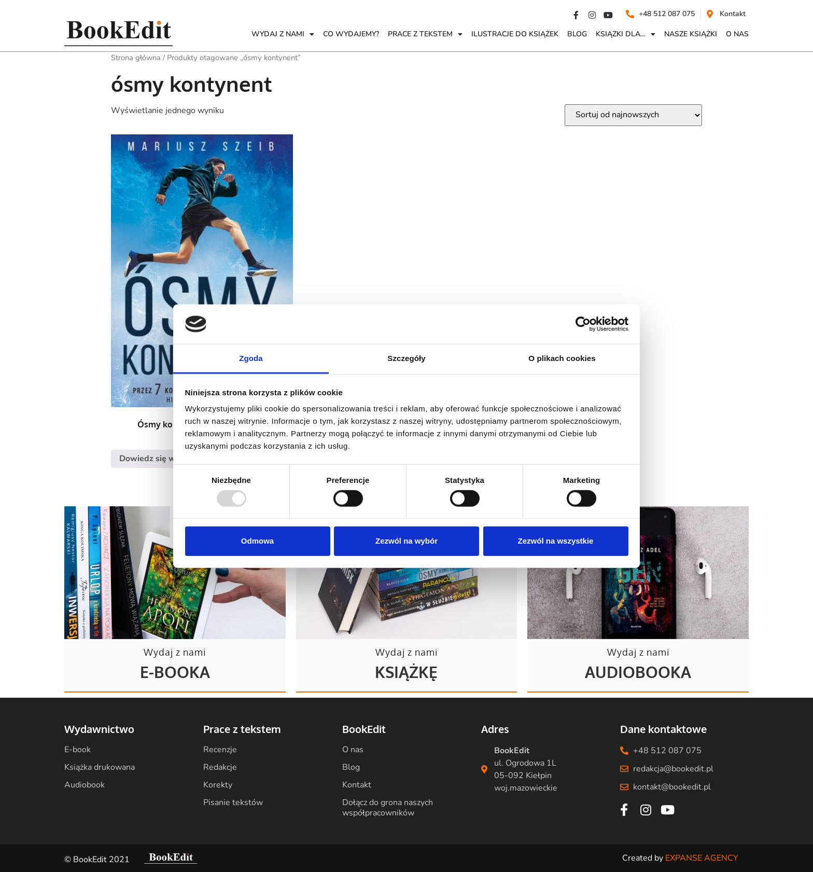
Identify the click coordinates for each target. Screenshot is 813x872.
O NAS (737, 34)
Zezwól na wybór (406, 540)
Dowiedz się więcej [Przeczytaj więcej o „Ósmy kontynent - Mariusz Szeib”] (156, 458)
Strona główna (136, 57)
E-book (77, 749)
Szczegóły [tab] (406, 358)
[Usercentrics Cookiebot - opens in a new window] (583, 324)
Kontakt (356, 785)
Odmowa (257, 540)
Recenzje (220, 749)
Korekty (217, 785)
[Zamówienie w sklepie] (633, 115)
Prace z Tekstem (425, 34)
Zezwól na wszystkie (556, 540)
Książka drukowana (99, 767)
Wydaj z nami (282, 34)
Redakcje (220, 767)
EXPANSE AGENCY (701, 858)
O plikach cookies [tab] (561, 358)
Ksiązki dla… (625, 34)
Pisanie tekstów (233, 802)
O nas (352, 749)
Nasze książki (690, 34)
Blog (577, 34)
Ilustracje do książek (514, 34)
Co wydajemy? (351, 34)
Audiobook (84, 785)
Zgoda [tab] (251, 358)
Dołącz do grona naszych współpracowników (387, 807)
